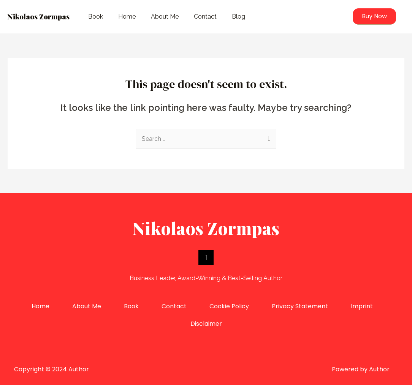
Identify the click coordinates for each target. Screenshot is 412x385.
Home (127, 16)
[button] (374, 16)
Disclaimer (206, 323)
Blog (238, 16)
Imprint (362, 306)
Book (95, 16)
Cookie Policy (229, 306)
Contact (205, 16)
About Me (165, 16)
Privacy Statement (300, 306)
